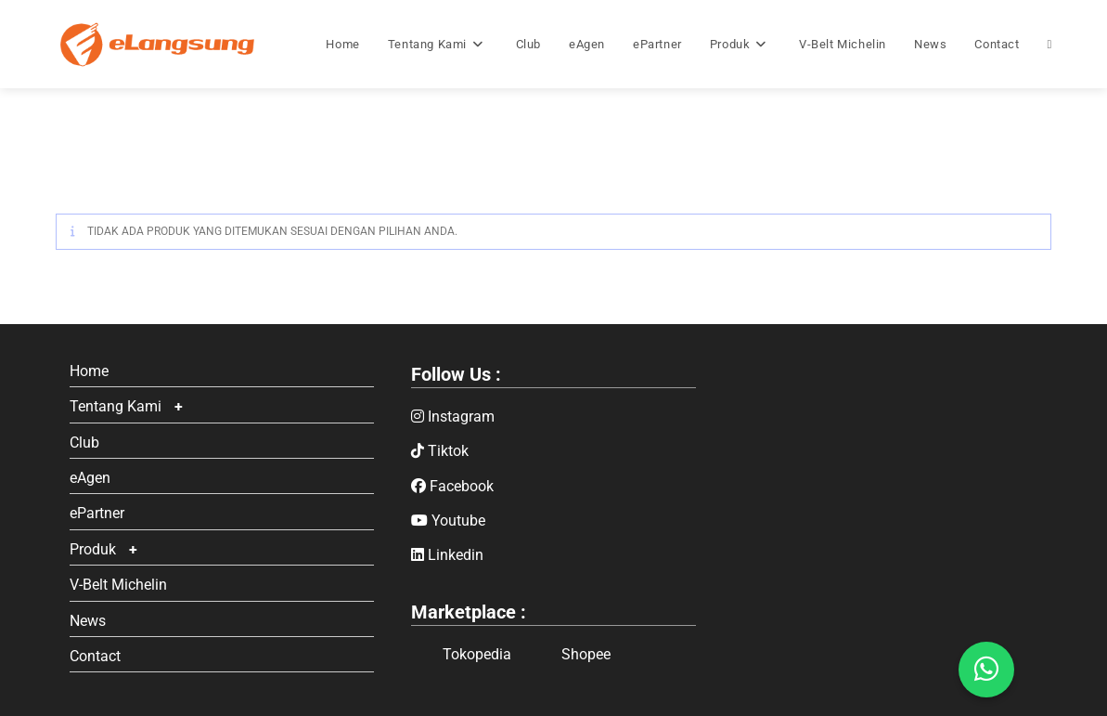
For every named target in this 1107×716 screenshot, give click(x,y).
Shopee (570, 654)
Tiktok (440, 451)
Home (89, 371)
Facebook (452, 486)
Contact (95, 656)
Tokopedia (461, 654)
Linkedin (447, 555)
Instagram (453, 416)
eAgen (90, 478)
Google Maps (885, 491)
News (88, 621)
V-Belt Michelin (118, 584)
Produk (93, 549)
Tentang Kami (115, 406)
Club (84, 442)
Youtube (448, 520)
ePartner (97, 513)
